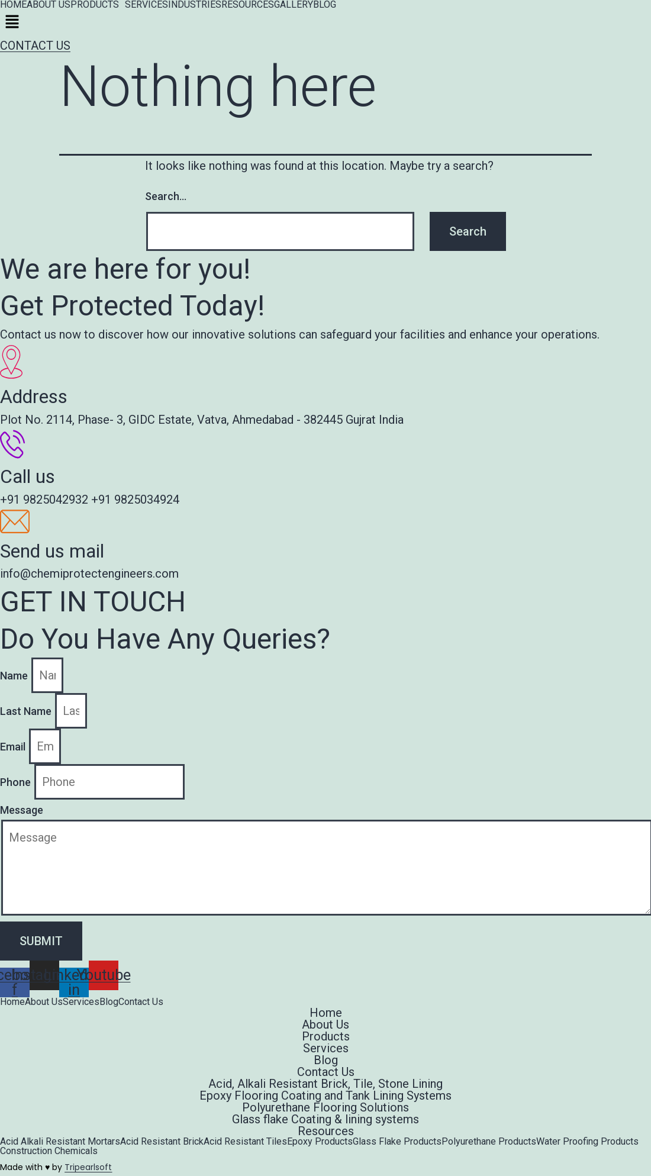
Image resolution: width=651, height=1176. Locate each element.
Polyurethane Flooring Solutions (325, 1107)
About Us (44, 1002)
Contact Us (140, 1002)
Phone (16, 782)
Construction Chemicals (49, 1151)
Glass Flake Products (397, 1141)
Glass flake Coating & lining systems (325, 1119)
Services (81, 1002)
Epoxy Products (320, 1141)
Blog (108, 1002)
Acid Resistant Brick (162, 1141)
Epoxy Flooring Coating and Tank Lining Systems (325, 1095)
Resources (326, 1131)
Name (15, 675)
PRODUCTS (94, 4)
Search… (165, 196)
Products (326, 1036)
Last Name (27, 711)
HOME (13, 4)
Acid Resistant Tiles (245, 1141)
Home (12, 1002)
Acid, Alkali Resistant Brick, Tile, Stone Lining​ (325, 1084)
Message (21, 810)
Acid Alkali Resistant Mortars (60, 1141)
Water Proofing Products (587, 1141)
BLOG (324, 4)
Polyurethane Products (488, 1141)
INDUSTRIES (194, 4)
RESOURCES (247, 4)
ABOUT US (48, 4)
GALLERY (293, 4)
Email (14, 746)
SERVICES (146, 4)
